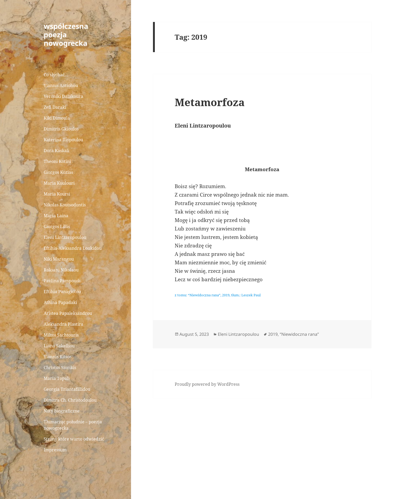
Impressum (55, 450)
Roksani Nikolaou (61, 270)
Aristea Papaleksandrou (68, 313)
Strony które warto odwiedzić (74, 439)
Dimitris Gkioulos (61, 129)
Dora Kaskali (56, 150)
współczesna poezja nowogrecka (66, 34)
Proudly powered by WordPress (207, 384)
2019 (273, 334)
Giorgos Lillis (57, 226)
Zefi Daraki (55, 107)
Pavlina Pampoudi (62, 281)
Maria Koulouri (59, 183)
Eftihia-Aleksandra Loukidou (73, 248)
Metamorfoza (210, 102)
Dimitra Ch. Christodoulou (70, 400)
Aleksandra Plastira (63, 324)
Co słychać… (56, 75)
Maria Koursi (57, 194)
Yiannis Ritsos (57, 357)
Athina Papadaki (60, 302)
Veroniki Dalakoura (63, 96)
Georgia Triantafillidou (67, 389)
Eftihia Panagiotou (62, 291)
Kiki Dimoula (57, 118)
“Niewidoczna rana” (299, 334)
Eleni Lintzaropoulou (65, 237)
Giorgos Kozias (58, 172)
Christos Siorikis (60, 367)
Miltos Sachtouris (61, 335)
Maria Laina (56, 216)
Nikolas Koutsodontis (65, 205)
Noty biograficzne (62, 411)
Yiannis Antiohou (61, 85)
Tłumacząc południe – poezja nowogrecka (73, 425)
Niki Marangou (59, 259)
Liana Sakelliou (59, 346)
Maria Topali (57, 378)
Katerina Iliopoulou (63, 140)
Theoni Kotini (57, 161)
